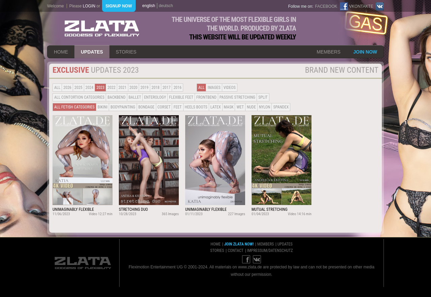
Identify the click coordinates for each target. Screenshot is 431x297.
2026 (67, 87)
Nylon (264, 107)
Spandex (281, 107)
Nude (251, 107)
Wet (239, 107)
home (61, 52)
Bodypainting (122, 107)
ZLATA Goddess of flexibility (102, 28)
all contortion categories (79, 97)
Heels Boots (196, 107)
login (89, 6)
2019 (144, 87)
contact (235, 250)
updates (92, 52)
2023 (100, 87)
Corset (164, 107)
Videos (230, 87)
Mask (229, 107)
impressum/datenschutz (270, 250)
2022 (111, 87)
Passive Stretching (237, 97)
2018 (156, 87)
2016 (177, 87)
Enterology (155, 97)
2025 (78, 87)
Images (213, 87)
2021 (123, 87)
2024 (90, 87)
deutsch (166, 5)
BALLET (135, 97)
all (57, 87)
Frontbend (206, 97)
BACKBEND (116, 97)
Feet (177, 107)
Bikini (103, 107)
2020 (134, 87)
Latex (215, 107)
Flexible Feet (181, 97)
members (328, 52)
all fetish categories (74, 107)
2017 (167, 87)
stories (126, 52)
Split (263, 97)
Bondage (146, 107)
